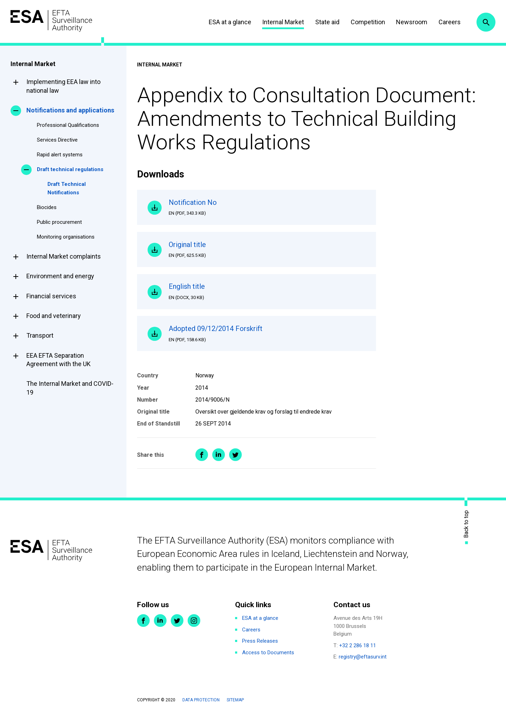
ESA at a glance (230, 22)
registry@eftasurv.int (363, 657)
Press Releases (260, 641)
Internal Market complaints (63, 256)
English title (267, 291)
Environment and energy (60, 276)
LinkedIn (160, 620)
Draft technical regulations (70, 169)
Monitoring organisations (66, 237)
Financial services (51, 296)
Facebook (143, 620)
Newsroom (411, 22)
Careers (450, 22)
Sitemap (235, 699)
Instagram (194, 620)
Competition (368, 22)
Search (485, 22)
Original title (267, 249)
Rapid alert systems (60, 154)
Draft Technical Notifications (66, 188)
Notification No (267, 207)
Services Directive (57, 140)
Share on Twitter (235, 454)
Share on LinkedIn (218, 454)
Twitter (177, 620)
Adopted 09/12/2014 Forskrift (267, 333)
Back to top (466, 524)
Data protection (201, 699)
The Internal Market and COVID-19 (69, 388)
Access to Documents (268, 652)
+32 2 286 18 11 (357, 645)
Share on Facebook (201, 454)
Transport (39, 335)
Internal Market (283, 22)
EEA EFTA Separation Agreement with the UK (58, 360)
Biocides (47, 207)
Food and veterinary (53, 315)
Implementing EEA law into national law (63, 86)
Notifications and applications (70, 110)
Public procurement (59, 222)
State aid (327, 22)
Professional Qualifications (68, 125)
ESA (51, 21)
